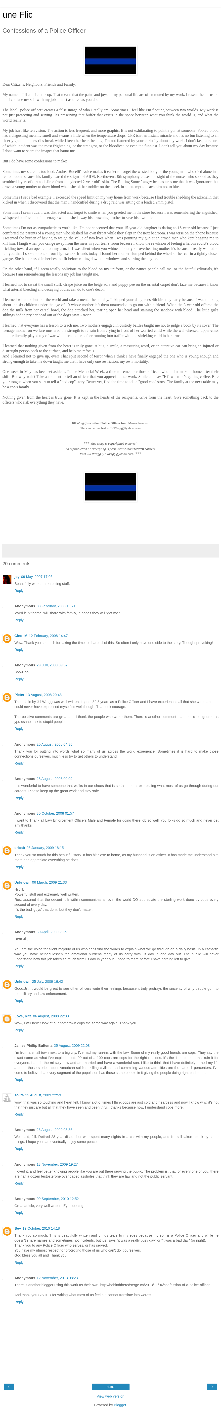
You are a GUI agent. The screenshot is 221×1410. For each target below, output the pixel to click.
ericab (19, 848)
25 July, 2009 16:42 (47, 982)
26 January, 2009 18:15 (45, 848)
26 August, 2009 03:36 (54, 1130)
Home (110, 1387)
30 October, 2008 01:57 (55, 813)
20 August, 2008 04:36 (54, 744)
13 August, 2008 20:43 (44, 695)
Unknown (22, 882)
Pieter (19, 695)
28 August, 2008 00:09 (54, 779)
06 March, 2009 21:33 (49, 882)
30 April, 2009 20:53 (52, 932)
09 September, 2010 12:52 (58, 1199)
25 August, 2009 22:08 (72, 1046)
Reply (19, 591)
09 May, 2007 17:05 (36, 577)
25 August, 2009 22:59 (43, 1095)
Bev (17, 1228)
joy (17, 577)
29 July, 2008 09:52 (52, 665)
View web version (111, 1396)
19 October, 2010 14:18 (41, 1228)
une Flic (17, 14)
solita (19, 1095)
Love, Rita (23, 1016)
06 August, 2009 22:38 (51, 1016)
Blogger (120, 1405)
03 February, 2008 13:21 (56, 606)
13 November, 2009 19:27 (57, 1164)
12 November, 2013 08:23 (57, 1278)
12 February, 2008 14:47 (48, 636)
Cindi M (20, 636)
